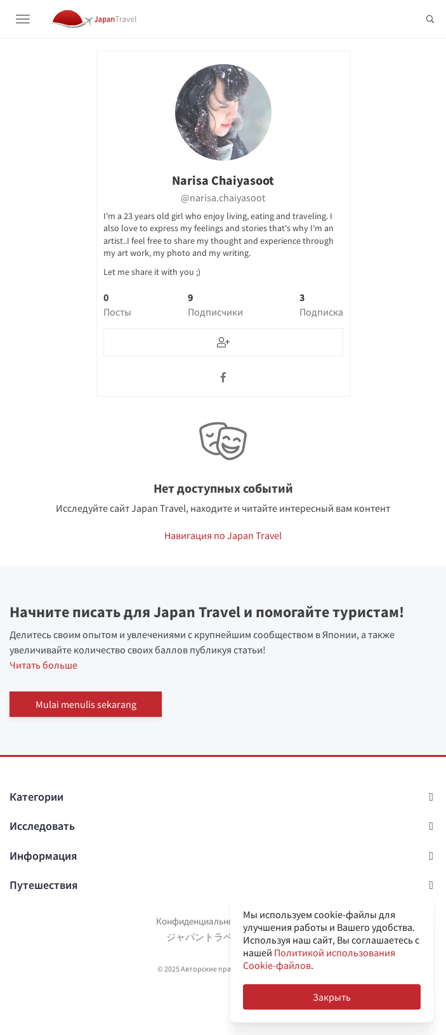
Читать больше (43, 664)
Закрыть (332, 997)
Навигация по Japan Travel (223, 535)
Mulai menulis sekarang (86, 704)
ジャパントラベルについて (223, 937)
